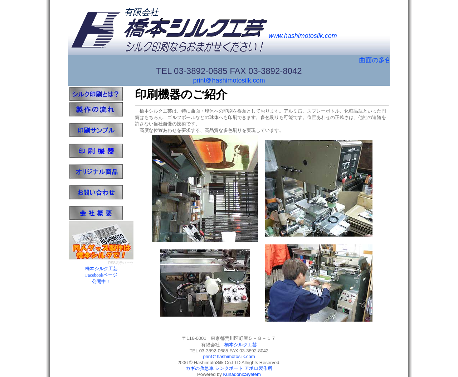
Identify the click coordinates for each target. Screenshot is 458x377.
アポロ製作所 (258, 368)
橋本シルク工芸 (240, 344)
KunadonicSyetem (242, 374)
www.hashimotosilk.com (303, 35)
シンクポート (229, 368)
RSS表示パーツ (120, 263)
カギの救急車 (200, 368)
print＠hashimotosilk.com (229, 80)
